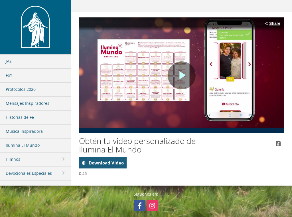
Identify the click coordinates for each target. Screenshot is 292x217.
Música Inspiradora (24, 131)
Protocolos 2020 (21, 89)
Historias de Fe (20, 117)
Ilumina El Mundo (23, 145)
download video (106, 163)
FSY (9, 75)
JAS (9, 61)
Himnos (13, 159)
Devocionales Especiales (29, 173)
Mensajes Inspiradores (27, 103)
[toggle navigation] (64, 159)
